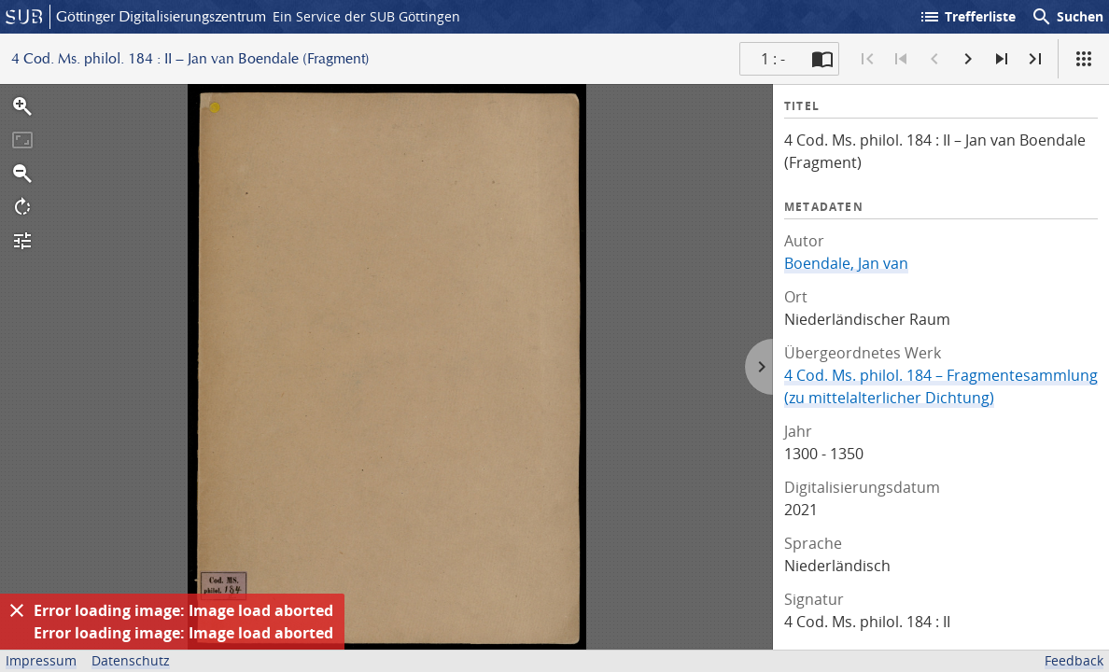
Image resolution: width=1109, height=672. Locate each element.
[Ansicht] (1083, 58)
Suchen (1067, 17)
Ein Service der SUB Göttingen (366, 16)
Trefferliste (967, 17)
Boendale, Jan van (846, 263)
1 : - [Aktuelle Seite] (773, 59)
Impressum (41, 660)
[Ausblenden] (17, 610)
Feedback (1074, 660)
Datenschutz (130, 660)
